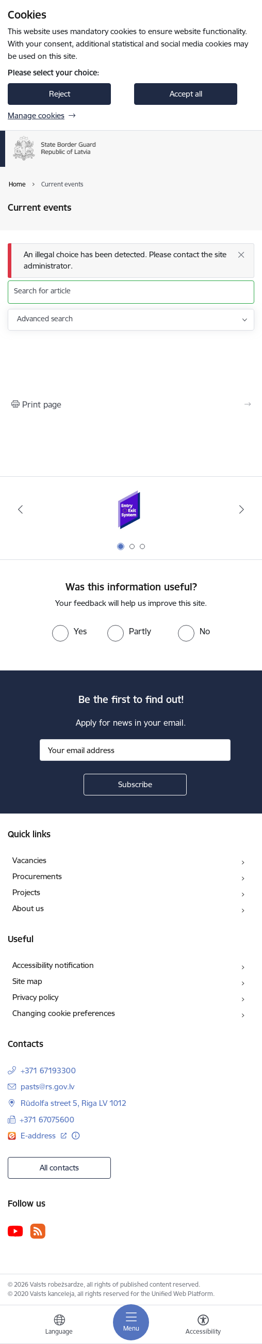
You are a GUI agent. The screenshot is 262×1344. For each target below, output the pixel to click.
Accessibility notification (53, 965)
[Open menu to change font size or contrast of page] (203, 1326)
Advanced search (45, 318)
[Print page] (131, 404)
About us (28, 908)
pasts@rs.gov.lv (47, 1086)
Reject (59, 94)
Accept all (186, 94)
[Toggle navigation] (131, 1322)
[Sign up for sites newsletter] (135, 784)
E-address (39, 1135)
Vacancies (29, 860)
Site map (27, 981)
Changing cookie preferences (63, 1013)
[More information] (75, 1135)
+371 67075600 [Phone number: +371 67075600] (47, 1119)
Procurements (37, 876)
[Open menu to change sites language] (59, 1326)
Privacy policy (35, 997)
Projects (26, 892)
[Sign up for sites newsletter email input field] (135, 750)
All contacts (59, 1168)
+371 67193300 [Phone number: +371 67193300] (48, 1070)
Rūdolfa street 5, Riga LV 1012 (73, 1103)
